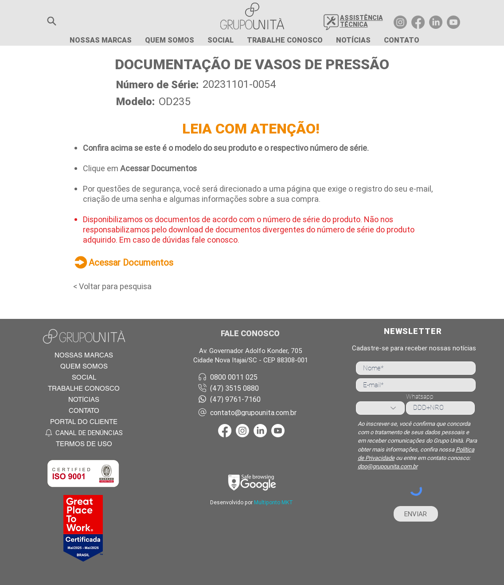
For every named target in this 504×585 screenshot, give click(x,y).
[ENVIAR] (416, 514)
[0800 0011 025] (252, 376)
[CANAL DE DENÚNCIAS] (83, 432)
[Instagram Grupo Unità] (400, 22)
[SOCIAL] (83, 377)
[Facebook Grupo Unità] (418, 22)
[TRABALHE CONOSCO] (83, 388)
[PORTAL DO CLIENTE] (83, 421)
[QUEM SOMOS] (83, 366)
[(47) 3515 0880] (252, 387)
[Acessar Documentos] (150, 262)
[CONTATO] (83, 410)
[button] (51, 21)
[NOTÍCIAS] (83, 399)
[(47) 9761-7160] (252, 398)
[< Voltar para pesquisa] (120, 286)
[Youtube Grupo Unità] (453, 22)
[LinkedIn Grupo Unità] (435, 22)
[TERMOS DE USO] (83, 443)
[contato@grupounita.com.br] (252, 412)
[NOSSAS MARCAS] (83, 355)
